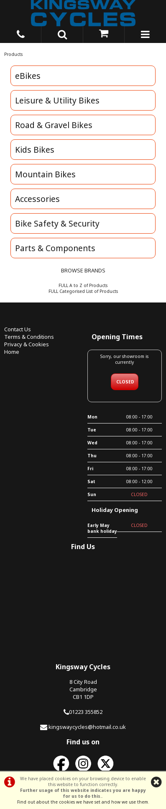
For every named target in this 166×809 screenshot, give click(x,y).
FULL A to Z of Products (83, 285)
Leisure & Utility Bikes (57, 100)
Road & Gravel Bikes (53, 125)
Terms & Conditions (29, 336)
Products (13, 54)
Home (11, 351)
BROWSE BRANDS (83, 270)
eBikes (28, 75)
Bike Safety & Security (57, 223)
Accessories (37, 198)
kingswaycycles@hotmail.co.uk (87, 727)
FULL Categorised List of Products (83, 291)
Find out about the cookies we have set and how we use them (82, 802)
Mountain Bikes (45, 174)
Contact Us (17, 329)
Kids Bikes (34, 149)
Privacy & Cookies (26, 344)
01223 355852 (85, 712)
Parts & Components (55, 248)
